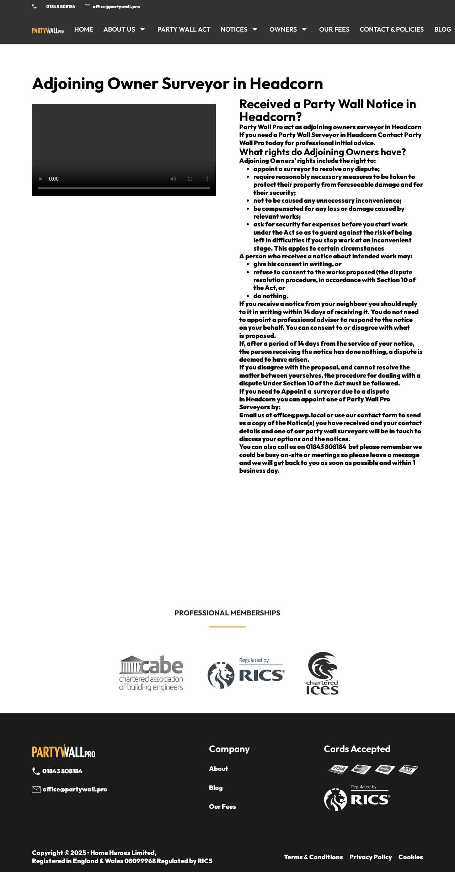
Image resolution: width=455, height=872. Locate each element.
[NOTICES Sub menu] (255, 29)
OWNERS (283, 29)
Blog (216, 788)
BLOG (442, 29)
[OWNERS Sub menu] (304, 29)
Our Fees (334, 29)
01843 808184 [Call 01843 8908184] (60, 6)
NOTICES (234, 29)
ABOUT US (119, 29)
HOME (83, 29)
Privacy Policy (370, 857)
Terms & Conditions (313, 857)
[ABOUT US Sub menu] (142, 29)
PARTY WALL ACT (183, 29)
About (218, 769)
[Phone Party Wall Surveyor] (34, 6)
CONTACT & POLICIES (392, 29)
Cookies (410, 857)
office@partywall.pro (116, 6)
